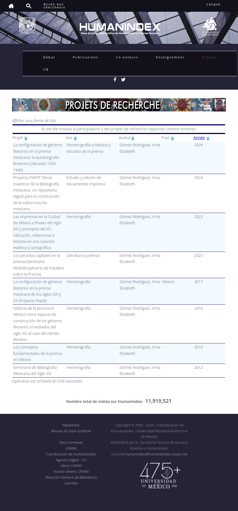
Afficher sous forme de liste (34, 120)
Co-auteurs (127, 57)
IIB (46, 69)
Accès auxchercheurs (54, 6)
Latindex (71, 483)
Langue (219, 4)
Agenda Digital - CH (71, 459)
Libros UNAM (71, 465)
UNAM (71, 448)
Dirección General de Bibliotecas (71, 477)
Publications (85, 57)
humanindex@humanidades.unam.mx (156, 454)
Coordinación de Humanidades (71, 454)
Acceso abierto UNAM (71, 471)
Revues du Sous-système (71, 430)
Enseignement (170, 57)
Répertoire (71, 425)
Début (49, 57)
